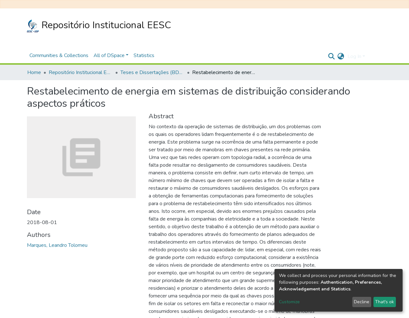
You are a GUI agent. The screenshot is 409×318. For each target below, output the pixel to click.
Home (34, 72)
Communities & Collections (58, 55)
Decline (361, 302)
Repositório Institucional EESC (99, 25)
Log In (354, 56)
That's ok (384, 302)
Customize (289, 302)
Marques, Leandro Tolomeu (57, 245)
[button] (341, 56)
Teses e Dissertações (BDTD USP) (152, 72)
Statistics (144, 55)
